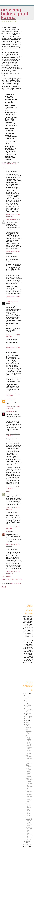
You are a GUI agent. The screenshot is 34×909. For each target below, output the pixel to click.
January (28, 841)
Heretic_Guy (10, 399)
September (29, 710)
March (28, 724)
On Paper (29, 817)
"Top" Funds (28, 762)
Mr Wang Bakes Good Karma (14, 13)
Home (12, 579)
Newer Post (5, 579)
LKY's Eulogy (29, 743)
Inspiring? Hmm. (29, 819)
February (29, 727)
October (28, 705)
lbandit (8, 492)
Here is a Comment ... (29, 791)
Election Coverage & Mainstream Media (29, 749)
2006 (26, 693)
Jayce (8, 531)
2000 (26, 846)
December (29, 697)
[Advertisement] (28, 595)
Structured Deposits (29, 796)
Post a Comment (6, 576)
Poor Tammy (29, 765)
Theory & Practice (29, 778)
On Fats (28, 781)
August (28, 713)
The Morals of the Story (29, 738)
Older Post (18, 579)
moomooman (10, 411)
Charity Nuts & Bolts (29, 823)
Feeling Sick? (28, 769)
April (28, 722)
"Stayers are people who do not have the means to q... (29, 809)
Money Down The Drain (28, 774)
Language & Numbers (29, 786)
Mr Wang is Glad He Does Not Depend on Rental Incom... (29, 833)
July (27, 717)
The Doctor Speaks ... (29, 757)
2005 (26, 844)
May (27, 720)
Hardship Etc (29, 800)
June (28, 718)
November (29, 701)
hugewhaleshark (11, 219)
